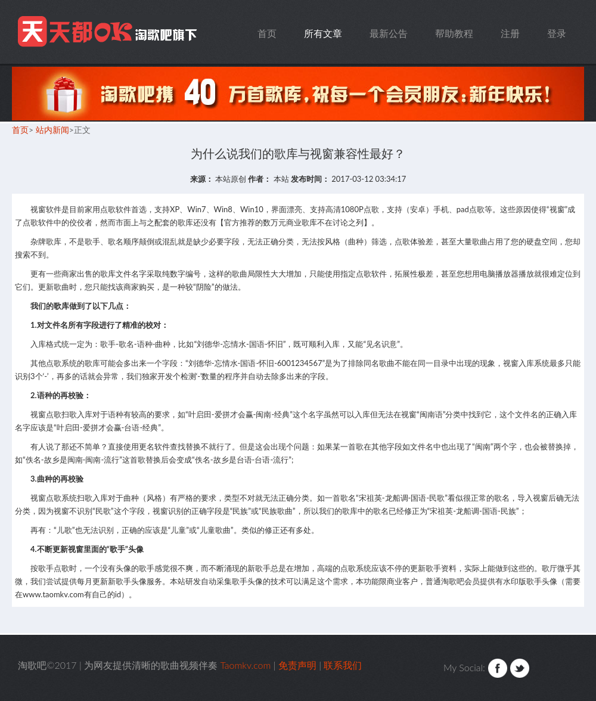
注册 (510, 33)
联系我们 (343, 665)
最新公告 (389, 33)
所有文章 (323, 33)
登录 (556, 33)
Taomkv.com (109, 32)
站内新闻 (52, 130)
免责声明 (297, 665)
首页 (267, 33)
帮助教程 (454, 33)
